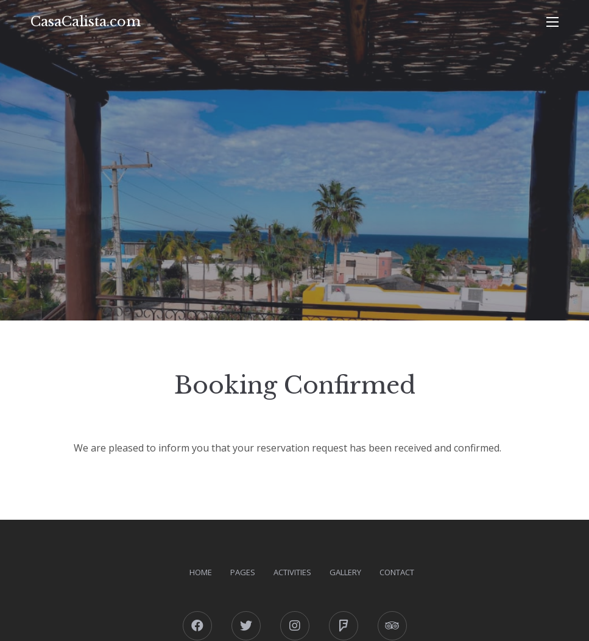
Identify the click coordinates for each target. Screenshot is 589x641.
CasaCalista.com (85, 21)
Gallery (345, 572)
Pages (242, 572)
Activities (292, 572)
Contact (396, 572)
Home (200, 572)
